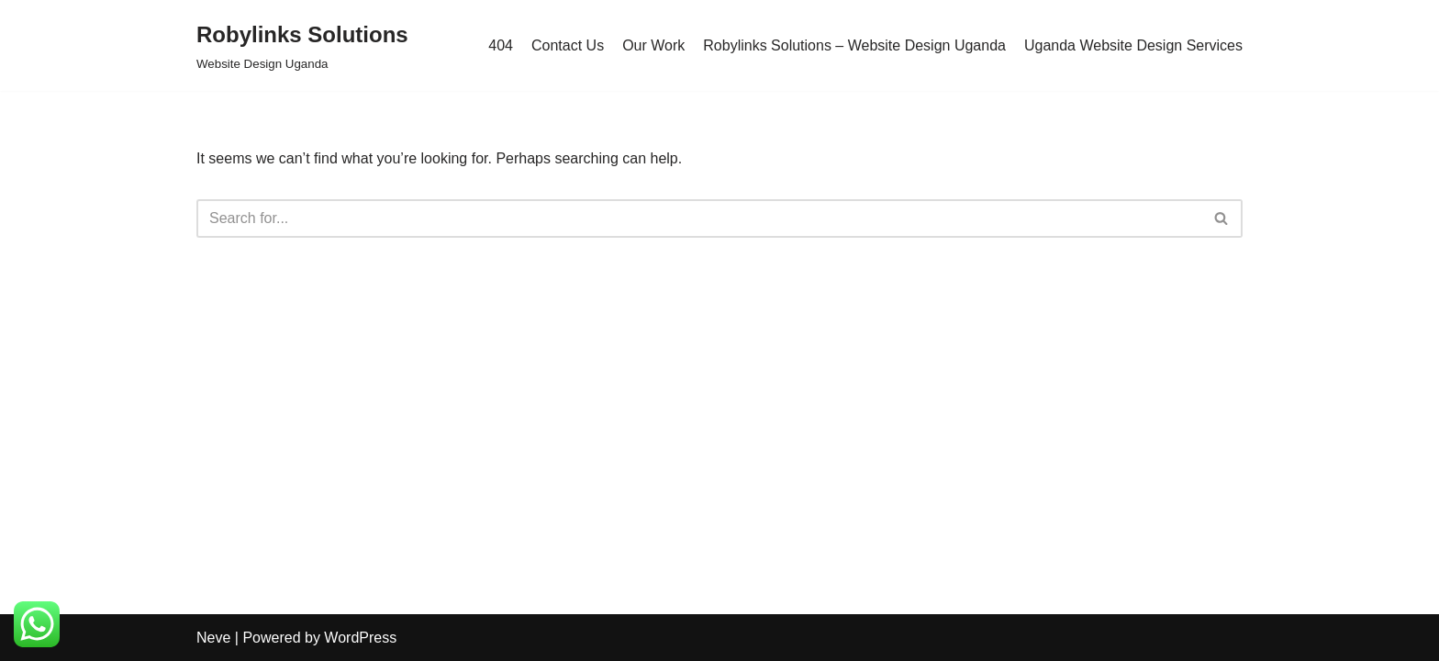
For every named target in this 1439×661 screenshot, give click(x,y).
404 (500, 45)
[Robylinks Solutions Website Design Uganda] (302, 45)
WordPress (360, 637)
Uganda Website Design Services (1133, 45)
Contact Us (567, 45)
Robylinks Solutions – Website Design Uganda (854, 45)
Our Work (653, 45)
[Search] (698, 218)
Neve (213, 637)
